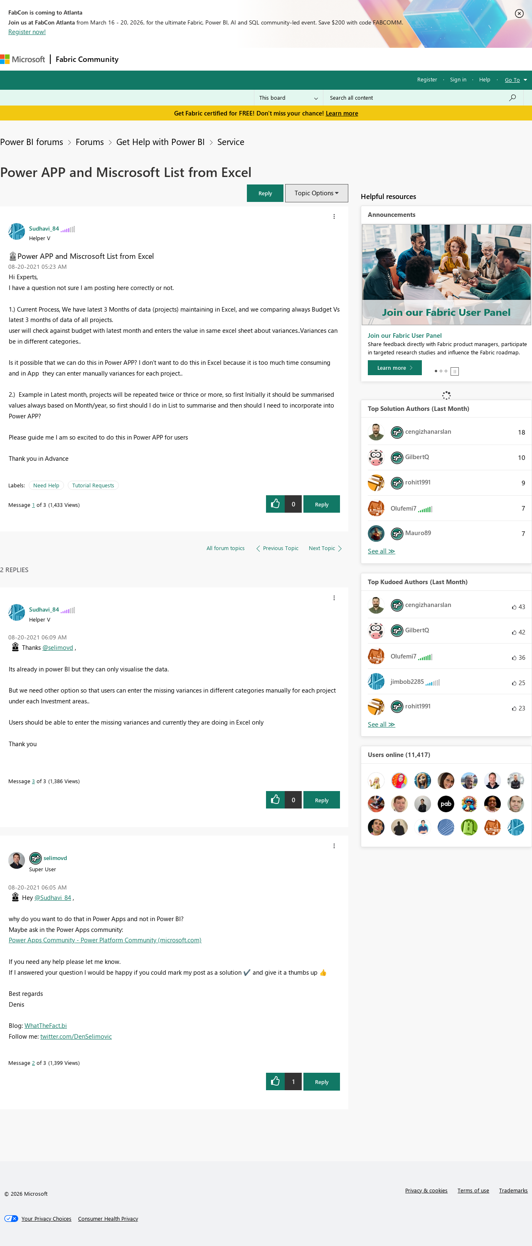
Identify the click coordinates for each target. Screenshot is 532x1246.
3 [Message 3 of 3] (33, 780)
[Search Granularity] (288, 98)
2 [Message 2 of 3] (33, 1062)
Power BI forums (31, 141)
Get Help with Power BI (160, 141)
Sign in (458, 79)
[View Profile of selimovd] (55, 857)
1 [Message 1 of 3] (33, 504)
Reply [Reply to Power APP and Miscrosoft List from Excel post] (322, 504)
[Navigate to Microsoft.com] (22, 59)
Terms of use (473, 1190)
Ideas (208, 58)
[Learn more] (395, 367)
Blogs (282, 58)
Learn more (342, 113)
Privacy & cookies (426, 1190)
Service (230, 141)
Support (349, 58)
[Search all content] (423, 98)
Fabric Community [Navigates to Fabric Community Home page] (87, 59)
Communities (245, 58)
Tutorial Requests (93, 485)
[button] (265, 193)
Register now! (27, 31)
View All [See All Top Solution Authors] (381, 551)
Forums (137, 58)
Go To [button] (512, 79)
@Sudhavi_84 (52, 897)
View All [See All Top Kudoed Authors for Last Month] (381, 724)
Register (427, 79)
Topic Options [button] (314, 193)
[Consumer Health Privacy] (108, 1218)
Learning (314, 58)
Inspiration (174, 58)
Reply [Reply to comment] (322, 800)
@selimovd (57, 647)
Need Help (46, 485)
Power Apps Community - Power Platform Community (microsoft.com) (105, 940)
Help (484, 79)
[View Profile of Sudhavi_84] (44, 228)
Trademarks (513, 1190)
